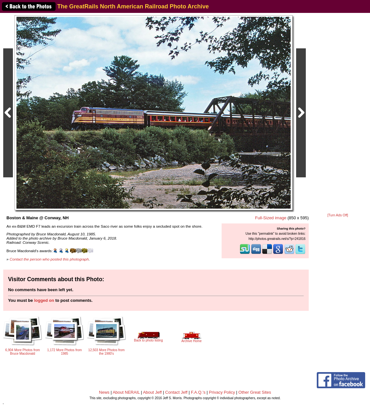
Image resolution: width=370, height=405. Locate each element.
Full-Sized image (270, 217)
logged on (44, 300)
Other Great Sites (254, 392)
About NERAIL (126, 392)
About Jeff (152, 392)
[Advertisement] (338, 113)
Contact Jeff (176, 392)
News (104, 392)
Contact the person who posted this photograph (49, 259)
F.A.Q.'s (198, 392)
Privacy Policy (222, 392)
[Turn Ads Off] (337, 215)
